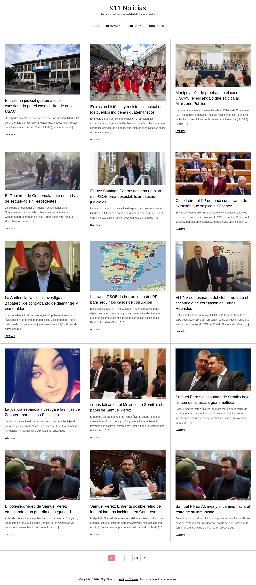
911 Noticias (128, 8)
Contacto (156, 26)
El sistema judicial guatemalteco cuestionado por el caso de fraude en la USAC (39, 106)
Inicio (95, 26)
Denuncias (114, 26)
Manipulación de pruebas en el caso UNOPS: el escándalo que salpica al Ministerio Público (207, 98)
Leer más (10, 134)
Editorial (135, 26)
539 (136, 557)
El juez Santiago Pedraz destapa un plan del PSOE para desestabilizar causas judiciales (125, 196)
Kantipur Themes (128, 579)
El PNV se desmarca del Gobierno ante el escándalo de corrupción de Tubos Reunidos (212, 303)
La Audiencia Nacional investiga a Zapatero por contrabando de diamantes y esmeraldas (41, 303)
